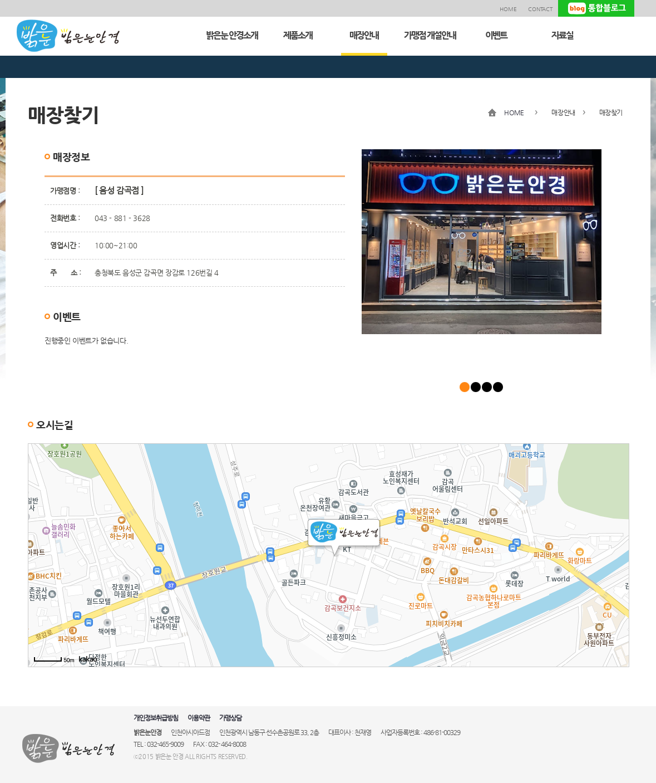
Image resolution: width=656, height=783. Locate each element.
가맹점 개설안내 (430, 35)
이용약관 (199, 718)
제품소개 (297, 35)
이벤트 (496, 35)
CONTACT (540, 9)
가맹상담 (230, 718)
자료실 (562, 35)
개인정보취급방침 (156, 718)
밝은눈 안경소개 (232, 35)
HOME (508, 9)
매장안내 (363, 35)
